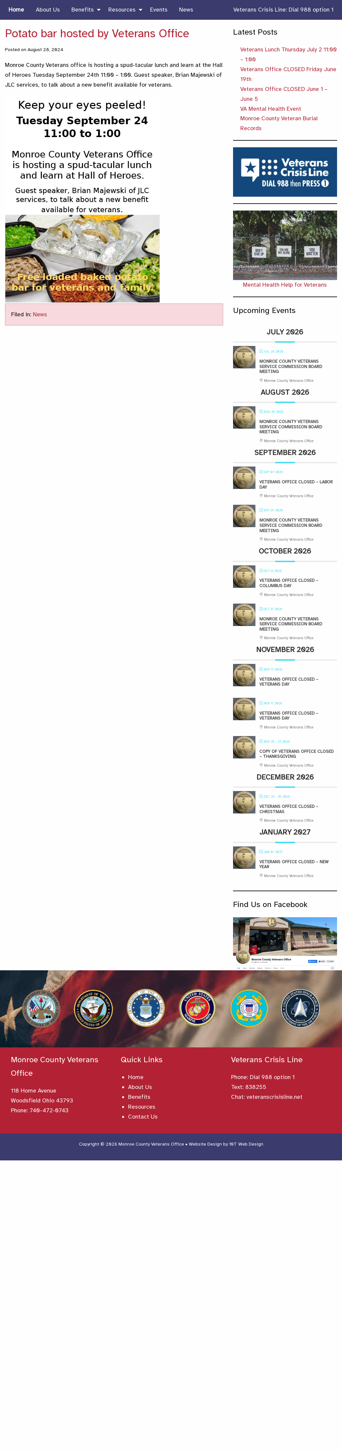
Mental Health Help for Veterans (285, 284)
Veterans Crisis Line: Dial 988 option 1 (283, 9)
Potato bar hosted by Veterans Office (97, 33)
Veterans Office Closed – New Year (294, 864)
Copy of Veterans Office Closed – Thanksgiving (296, 754)
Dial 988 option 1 (272, 1077)
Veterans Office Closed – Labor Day (296, 484)
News (40, 314)
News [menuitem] (186, 9)
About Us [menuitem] (48, 9)
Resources (141, 1106)
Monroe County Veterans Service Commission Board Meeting (290, 366)
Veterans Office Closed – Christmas (288, 809)
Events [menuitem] (159, 9)
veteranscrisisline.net (275, 1096)
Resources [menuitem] (122, 9)
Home (136, 1077)
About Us (140, 1087)
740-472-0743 (49, 1110)
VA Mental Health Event (270, 108)
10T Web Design (246, 1144)
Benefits (139, 1096)
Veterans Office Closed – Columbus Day (288, 583)
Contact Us (143, 1116)
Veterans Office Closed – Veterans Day (288, 682)
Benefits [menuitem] (82, 9)
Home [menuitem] (16, 9)
